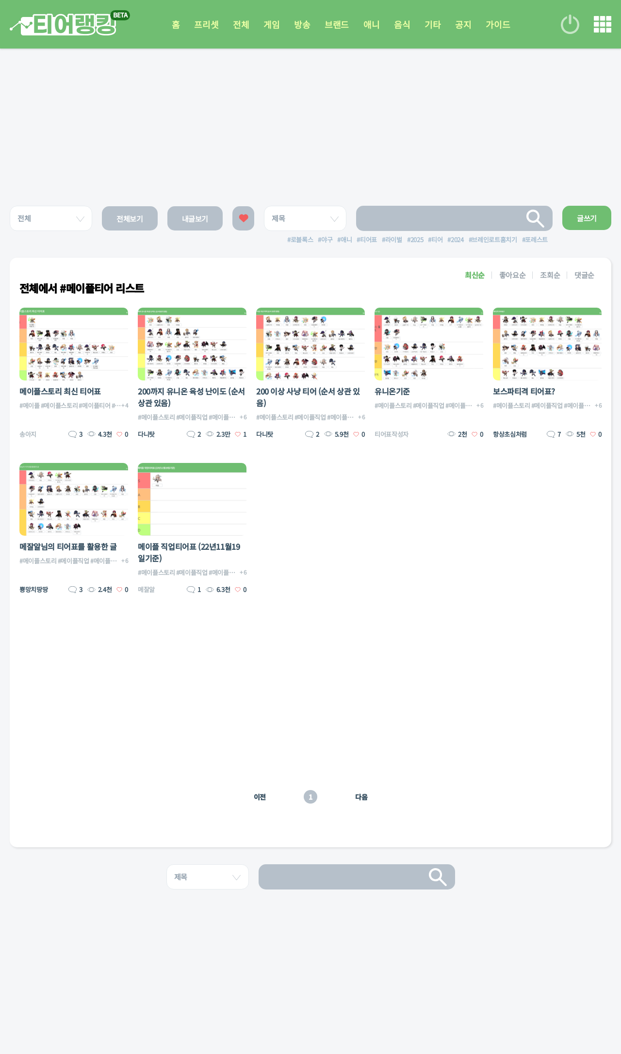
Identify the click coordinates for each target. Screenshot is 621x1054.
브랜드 (337, 24)
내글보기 (195, 219)
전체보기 (129, 219)
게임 (271, 24)
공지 (463, 24)
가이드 (498, 24)
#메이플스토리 (59, 405)
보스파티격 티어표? (524, 391)
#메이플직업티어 (230, 417)
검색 (536, 218)
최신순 (475, 275)
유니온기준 (392, 391)
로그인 (570, 24)
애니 (371, 24)
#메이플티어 (94, 405)
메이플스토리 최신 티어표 (60, 391)
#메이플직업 (192, 417)
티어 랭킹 (63, 24)
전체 (241, 24)
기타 (433, 24)
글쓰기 (587, 218)
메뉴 (602, 24)
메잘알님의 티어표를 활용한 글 (68, 546)
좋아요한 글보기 (243, 218)
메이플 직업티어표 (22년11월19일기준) (189, 552)
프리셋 (206, 24)
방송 (302, 24)
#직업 (119, 405)
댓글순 (584, 275)
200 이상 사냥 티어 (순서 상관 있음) (308, 397)
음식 (402, 24)
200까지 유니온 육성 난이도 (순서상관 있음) (191, 397)
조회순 (550, 275)
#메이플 (29, 405)
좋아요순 (512, 275)
